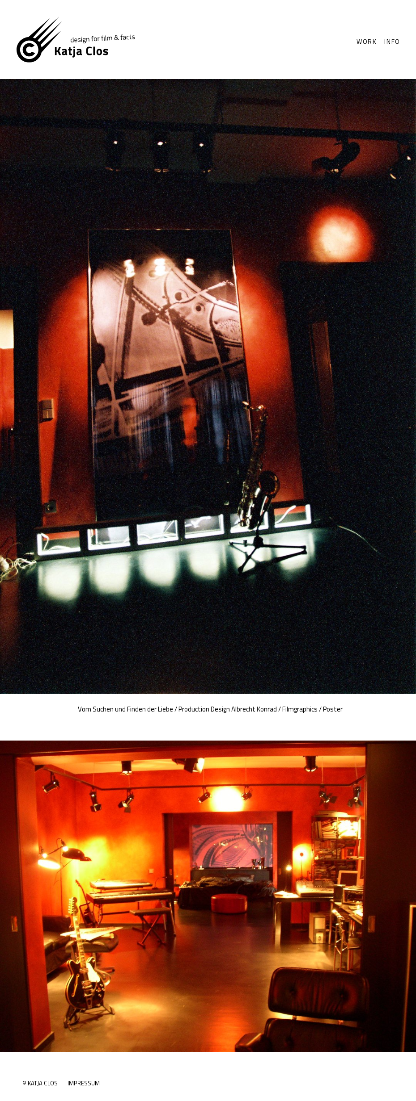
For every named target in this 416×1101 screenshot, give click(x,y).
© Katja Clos (40, 1083)
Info (392, 41)
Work (367, 41)
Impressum (84, 1083)
